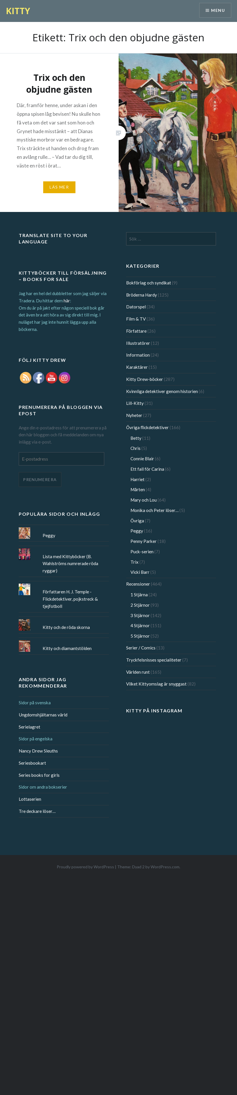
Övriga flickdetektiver (147, 427)
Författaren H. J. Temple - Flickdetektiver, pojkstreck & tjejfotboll (70, 599)
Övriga (137, 520)
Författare (136, 331)
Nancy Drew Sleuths (38, 750)
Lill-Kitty (135, 403)
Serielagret (29, 726)
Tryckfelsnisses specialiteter (153, 659)
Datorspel (136, 306)
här (67, 300)
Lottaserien (30, 799)
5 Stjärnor (140, 635)
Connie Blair (142, 458)
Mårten (137, 489)
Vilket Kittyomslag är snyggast (156, 683)
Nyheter (134, 415)
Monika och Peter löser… (154, 510)
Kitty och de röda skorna (66, 627)
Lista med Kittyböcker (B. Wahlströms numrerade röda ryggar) (70, 563)
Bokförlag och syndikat (148, 282)
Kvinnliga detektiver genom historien (162, 391)
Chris (135, 448)
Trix (134, 562)
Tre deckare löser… (37, 811)
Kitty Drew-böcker (144, 379)
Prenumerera (40, 479)
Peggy (136, 530)
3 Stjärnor (140, 615)
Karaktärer (137, 367)
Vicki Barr (139, 572)
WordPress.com (165, 866)
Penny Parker (143, 541)
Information (138, 354)
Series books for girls (39, 775)
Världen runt (138, 672)
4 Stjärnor (140, 625)
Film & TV (136, 318)
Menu (218, 10)
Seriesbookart (32, 763)
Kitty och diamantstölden (67, 648)
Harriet (137, 479)
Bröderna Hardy (141, 294)
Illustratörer (138, 343)
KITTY (18, 11)
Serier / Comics (141, 647)
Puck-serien (141, 551)
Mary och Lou (143, 499)
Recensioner (138, 583)
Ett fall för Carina (147, 469)
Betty (135, 438)
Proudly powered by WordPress (85, 866)
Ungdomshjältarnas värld (43, 714)
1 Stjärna (139, 594)
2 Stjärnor (140, 605)
